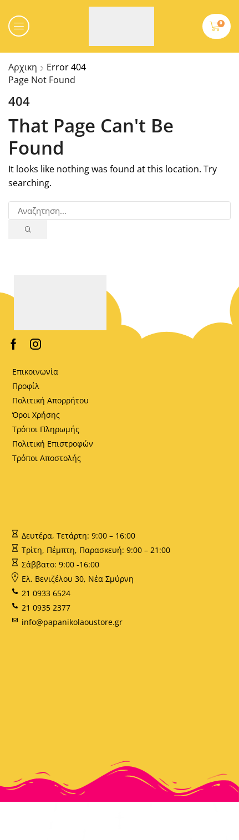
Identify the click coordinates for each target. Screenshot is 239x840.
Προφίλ (25, 386)
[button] (18, 26)
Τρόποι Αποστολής (46, 458)
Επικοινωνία (35, 371)
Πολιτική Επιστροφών (52, 443)
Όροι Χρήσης (36, 414)
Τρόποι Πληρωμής (45, 429)
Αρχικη (22, 67)
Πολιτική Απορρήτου (50, 400)
